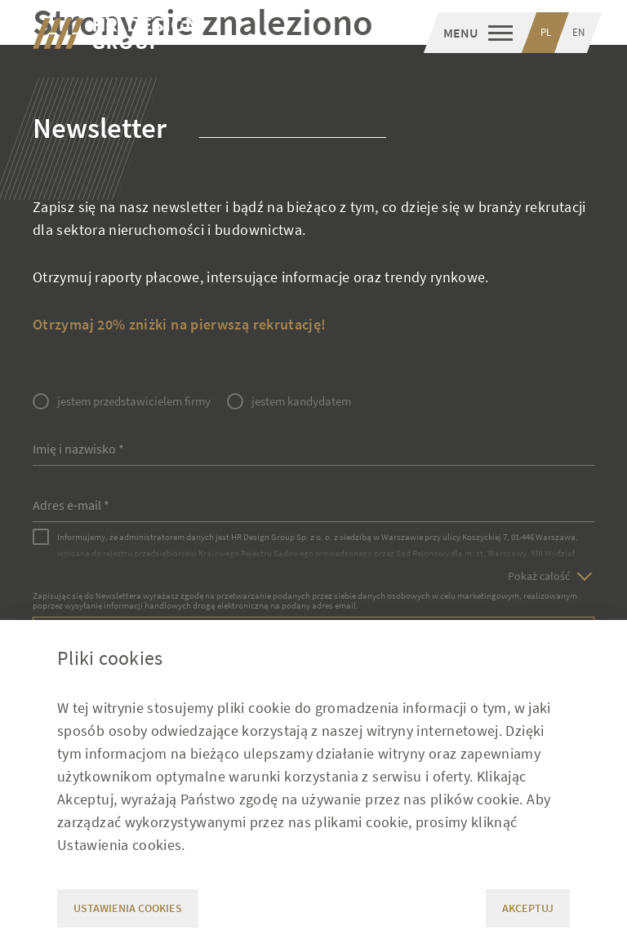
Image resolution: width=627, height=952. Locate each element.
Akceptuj (528, 908)
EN (578, 32)
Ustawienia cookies (127, 908)
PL (545, 32)
